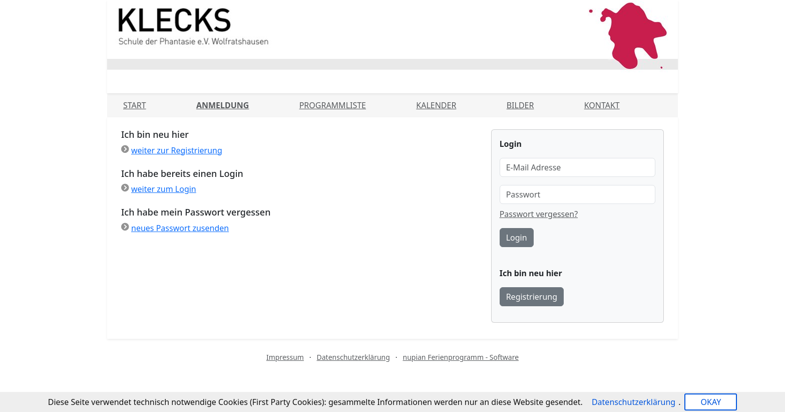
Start (134, 105)
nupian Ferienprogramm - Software (461, 357)
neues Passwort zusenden (180, 228)
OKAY (710, 401)
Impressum (285, 357)
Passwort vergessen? (539, 214)
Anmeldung (222, 105)
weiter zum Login (163, 188)
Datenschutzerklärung (353, 357)
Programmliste (332, 105)
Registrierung (531, 296)
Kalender (436, 105)
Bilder (520, 105)
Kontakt (602, 105)
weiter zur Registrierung (176, 150)
